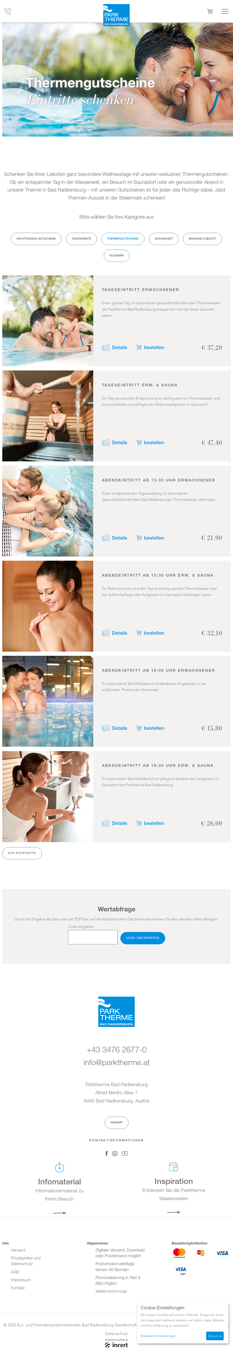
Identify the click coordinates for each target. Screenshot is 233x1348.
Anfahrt (116, 1123)
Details (120, 347)
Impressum (21, 1280)
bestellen (155, 347)
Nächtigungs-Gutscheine (36, 239)
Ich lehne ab (194, 1336)
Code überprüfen (143, 941)
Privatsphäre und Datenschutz (26, 1261)
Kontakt (18, 1288)
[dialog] (182, 1323)
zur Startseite (22, 856)
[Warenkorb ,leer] (209, 11)
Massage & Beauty (202, 239)
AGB (15, 1272)
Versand (18, 1250)
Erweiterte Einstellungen (158, 1336)
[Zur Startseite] (116, 15)
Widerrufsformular (111, 1291)
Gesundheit (164, 239)
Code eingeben (81, 930)
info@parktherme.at (117, 1063)
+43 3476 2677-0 (117, 1050)
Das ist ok (215, 1336)
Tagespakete (81, 239)
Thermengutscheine (123, 239)
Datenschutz (116, 1333)
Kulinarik (116, 255)
